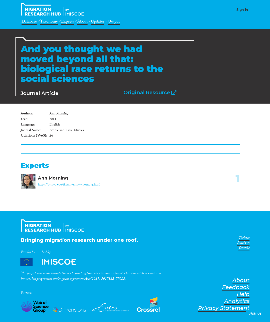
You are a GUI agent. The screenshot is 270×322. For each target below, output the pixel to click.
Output (114, 22)
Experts (67, 22)
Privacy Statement (223, 308)
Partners (51, 262)
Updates (97, 22)
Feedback (235, 287)
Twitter (244, 238)
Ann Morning (53, 178)
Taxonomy (49, 22)
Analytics (236, 301)
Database (29, 22)
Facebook (243, 243)
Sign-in (242, 10)
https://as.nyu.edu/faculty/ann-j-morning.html (69, 185)
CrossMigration (53, 9)
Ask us (255, 313)
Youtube (243, 248)
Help (243, 294)
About (82, 22)
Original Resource (150, 92)
